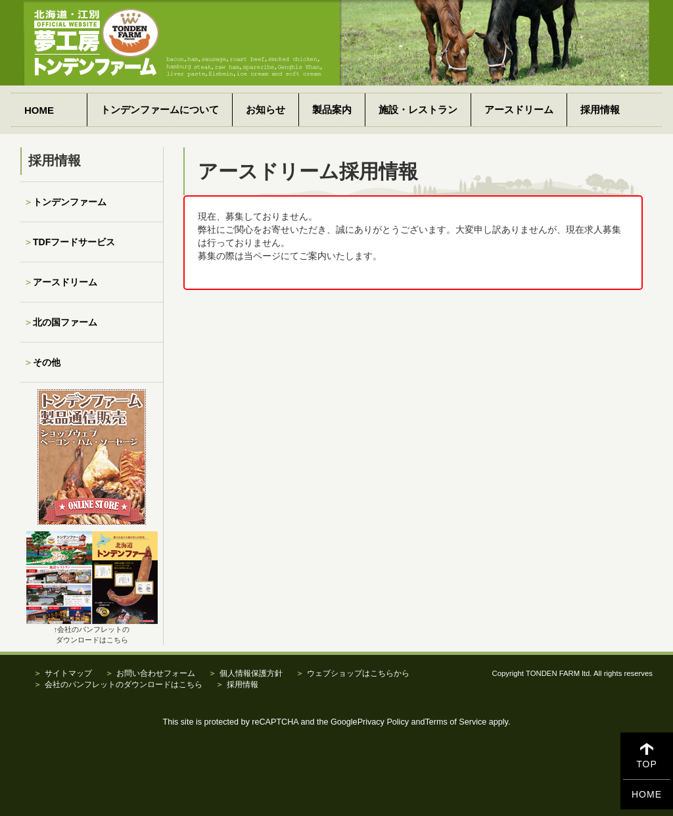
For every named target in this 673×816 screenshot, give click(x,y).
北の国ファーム (65, 322)
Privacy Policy (383, 722)
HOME (39, 110)
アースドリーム (518, 109)
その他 (46, 362)
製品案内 (332, 109)
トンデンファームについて (160, 109)
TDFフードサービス (74, 242)
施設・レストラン (418, 109)
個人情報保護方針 (251, 673)
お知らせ (265, 109)
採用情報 (600, 109)
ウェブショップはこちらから (358, 673)
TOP (646, 756)
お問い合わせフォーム (155, 673)
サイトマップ (68, 673)
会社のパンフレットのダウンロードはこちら (123, 684)
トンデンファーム (69, 202)
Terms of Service (456, 722)
